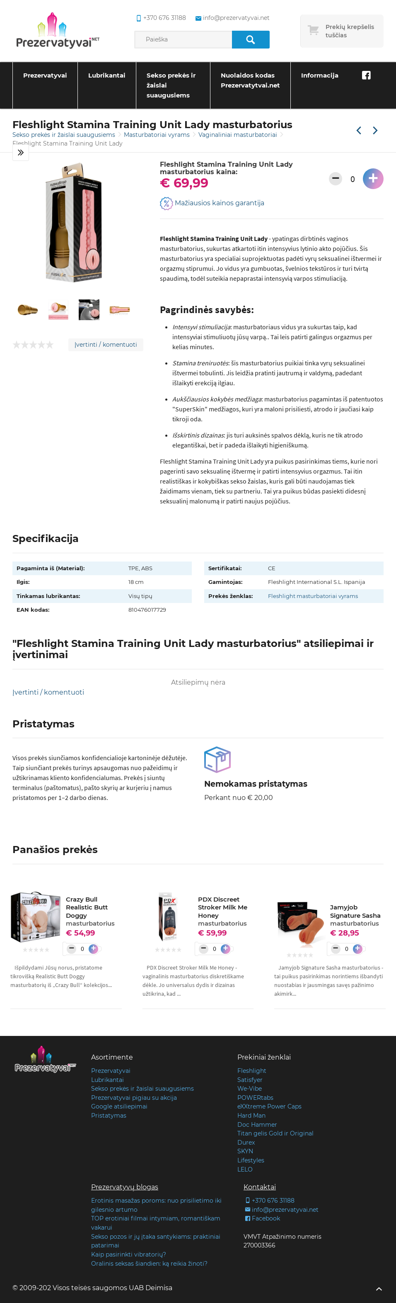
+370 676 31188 (269, 1200)
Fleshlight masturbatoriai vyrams (313, 596)
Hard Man (251, 1115)
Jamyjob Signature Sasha (355, 915)
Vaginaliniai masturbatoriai (238, 135)
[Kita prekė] (375, 131)
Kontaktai (260, 1187)
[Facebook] (366, 75)
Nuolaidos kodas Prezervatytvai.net (250, 80)
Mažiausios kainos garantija (212, 203)
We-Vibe (249, 1088)
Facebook (262, 1218)
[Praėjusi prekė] (358, 131)
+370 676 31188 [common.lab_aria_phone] (160, 18)
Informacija (319, 75)
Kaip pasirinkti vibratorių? (128, 1254)
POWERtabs (255, 1097)
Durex (246, 1142)
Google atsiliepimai (119, 1106)
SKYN (245, 1151)
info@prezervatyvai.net (281, 1209)
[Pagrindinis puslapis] (58, 31)
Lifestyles (250, 1160)
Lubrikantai (107, 75)
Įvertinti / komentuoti (106, 344)
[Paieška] (251, 40)
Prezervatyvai (45, 75)
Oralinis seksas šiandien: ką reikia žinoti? (149, 1263)
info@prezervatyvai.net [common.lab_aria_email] (232, 18)
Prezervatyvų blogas (124, 1187)
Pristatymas (108, 1115)
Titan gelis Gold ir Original (275, 1133)
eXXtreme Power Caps (269, 1106)
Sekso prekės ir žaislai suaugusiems (171, 85)
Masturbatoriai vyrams (157, 135)
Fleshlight (251, 1070)
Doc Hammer (257, 1124)
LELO (245, 1169)
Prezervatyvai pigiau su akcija (134, 1097)
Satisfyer (250, 1080)
